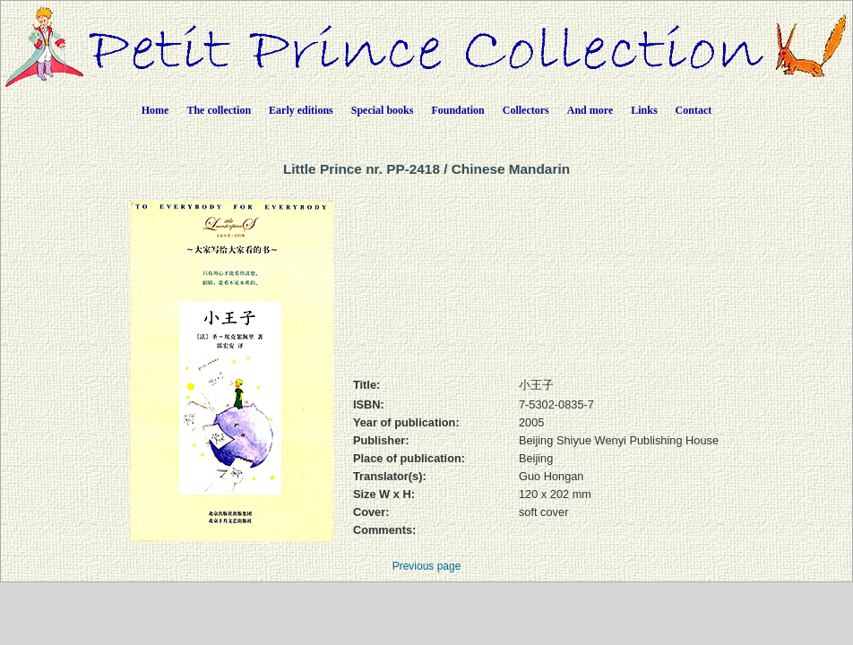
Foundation (457, 110)
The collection (218, 110)
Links (644, 110)
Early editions (301, 110)
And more (590, 110)
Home (155, 110)
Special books (382, 110)
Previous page (426, 566)
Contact (694, 110)
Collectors (526, 110)
